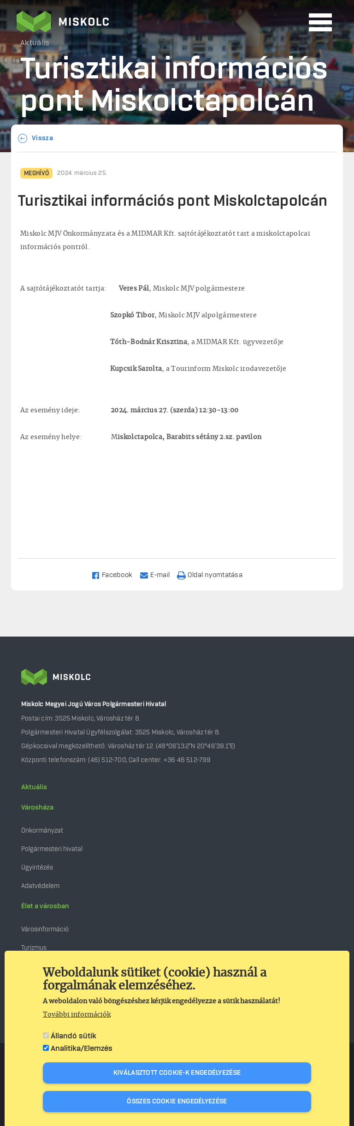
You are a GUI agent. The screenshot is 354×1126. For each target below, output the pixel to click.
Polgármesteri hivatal (52, 849)
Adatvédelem (40, 885)
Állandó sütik (73, 1036)
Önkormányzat (42, 830)
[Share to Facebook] (116, 574)
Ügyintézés (37, 867)
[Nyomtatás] (213, 574)
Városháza (37, 807)
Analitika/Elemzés (81, 1048)
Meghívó (36, 173)
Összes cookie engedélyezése (177, 1101)
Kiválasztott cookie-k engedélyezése (177, 1073)
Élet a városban (45, 906)
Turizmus (34, 947)
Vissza (42, 138)
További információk (77, 1015)
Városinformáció (45, 929)
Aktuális (34, 787)
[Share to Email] (159, 574)
